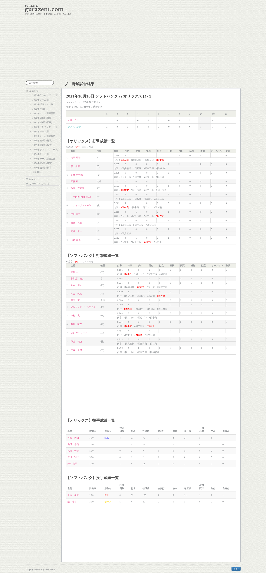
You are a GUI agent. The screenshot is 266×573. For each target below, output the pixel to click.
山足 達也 (75, 240)
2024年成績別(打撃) (42, 163)
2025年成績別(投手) (42, 145)
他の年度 (36, 172)
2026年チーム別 (40, 99)
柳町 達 (74, 272)
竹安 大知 (73, 437)
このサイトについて (39, 183)
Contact (33, 179)
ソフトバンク (74, 126)
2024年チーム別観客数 (43, 158)
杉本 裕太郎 (77, 188)
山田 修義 (73, 444)
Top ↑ (236, 568)
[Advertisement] (133, 50)
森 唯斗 (72, 501)
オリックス (73, 120)
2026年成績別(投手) (42, 122)
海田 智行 (73, 457)
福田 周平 (75, 157)
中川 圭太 (75, 214)
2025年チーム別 (40, 131)
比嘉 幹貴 (73, 450)
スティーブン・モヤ (81, 205)
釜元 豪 (75, 300)
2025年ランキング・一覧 (45, 126)
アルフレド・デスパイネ (83, 306)
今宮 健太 (76, 285)
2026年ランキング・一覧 (45, 95)
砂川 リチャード (79, 332)
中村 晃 (75, 315)
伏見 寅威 (76, 222)
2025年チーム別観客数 (43, 135)
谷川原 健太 (77, 278)
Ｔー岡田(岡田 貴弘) (81, 196)
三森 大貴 (76, 350)
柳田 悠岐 (76, 293)
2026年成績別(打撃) (42, 117)
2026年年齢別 (39, 108)
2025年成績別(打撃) (42, 140)
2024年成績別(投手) (42, 167)
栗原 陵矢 (76, 324)
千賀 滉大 (73, 495)
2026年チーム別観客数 (43, 113)
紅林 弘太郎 (77, 175)
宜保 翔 (74, 181)
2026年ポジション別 (42, 104)
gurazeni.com (44, 9)
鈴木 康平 (72, 463)
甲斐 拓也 (76, 341)
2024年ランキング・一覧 (45, 149)
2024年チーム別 (40, 154)
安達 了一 (76, 231)
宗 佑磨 (75, 166)
